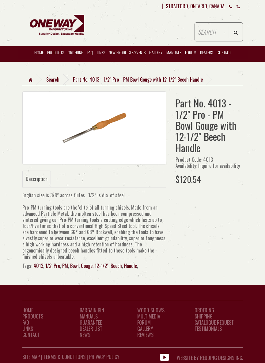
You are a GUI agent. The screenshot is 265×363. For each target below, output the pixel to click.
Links (101, 52)
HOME (39, 52)
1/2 (48, 265)
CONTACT (224, 52)
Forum (190, 52)
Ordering (76, 52)
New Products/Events (127, 52)
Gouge (87, 265)
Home (27, 310)
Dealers (206, 52)
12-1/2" (101, 265)
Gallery (156, 52)
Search (52, 79)
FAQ (90, 52)
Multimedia (148, 316)
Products (55, 52)
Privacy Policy (104, 357)
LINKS (27, 328)
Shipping (204, 316)
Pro (57, 265)
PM (65, 265)
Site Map (31, 357)
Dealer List (91, 328)
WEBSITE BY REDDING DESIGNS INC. (210, 357)
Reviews (145, 334)
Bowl (74, 265)
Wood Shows (151, 310)
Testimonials (208, 328)
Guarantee (91, 322)
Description (36, 179)
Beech (116, 265)
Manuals (173, 52)
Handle (130, 265)
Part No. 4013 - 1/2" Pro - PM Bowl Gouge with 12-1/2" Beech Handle (138, 79)
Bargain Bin (92, 310)
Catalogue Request (214, 322)
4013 (38, 265)
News (85, 334)
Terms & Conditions (64, 357)
